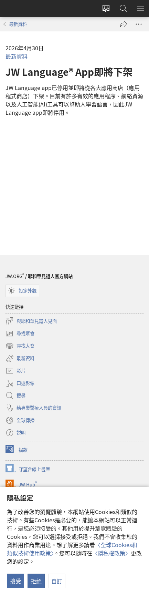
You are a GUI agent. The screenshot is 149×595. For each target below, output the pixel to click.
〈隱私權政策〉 (111, 553)
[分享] (123, 24)
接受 (15, 581)
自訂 (56, 581)
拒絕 (36, 581)
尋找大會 (20, 346)
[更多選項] (138, 24)
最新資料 (18, 24)
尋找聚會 (20, 333)
